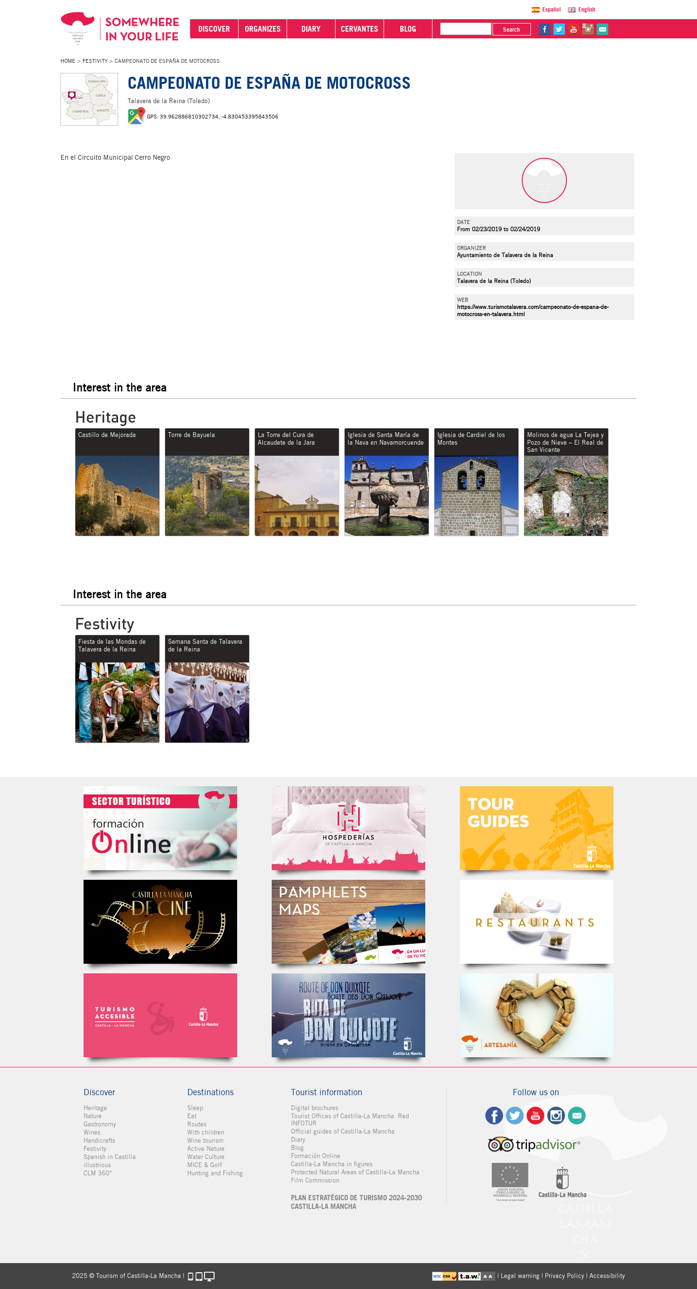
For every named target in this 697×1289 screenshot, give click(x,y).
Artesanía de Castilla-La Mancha (536, 1015)
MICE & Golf (204, 1165)
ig (556, 1115)
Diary (298, 1139)
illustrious (97, 1165)
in (588, 29)
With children (205, 1132)
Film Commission (315, 1180)
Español (551, 9)
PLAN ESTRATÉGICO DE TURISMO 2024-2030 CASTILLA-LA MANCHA (356, 1202)
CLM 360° (98, 1173)
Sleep (195, 1108)
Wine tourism (205, 1140)
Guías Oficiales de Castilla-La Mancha (536, 828)
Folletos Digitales (348, 922)
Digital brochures (314, 1108)
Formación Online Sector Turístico (160, 828)
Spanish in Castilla (110, 1156)
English (586, 9)
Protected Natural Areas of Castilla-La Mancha (355, 1172)
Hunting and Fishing (215, 1173)
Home (67, 61)
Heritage (95, 1108)
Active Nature (206, 1148)
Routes (196, 1124)
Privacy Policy (564, 1275)
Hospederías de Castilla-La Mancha (348, 828)
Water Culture (206, 1156)
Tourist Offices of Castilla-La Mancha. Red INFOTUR (350, 1119)
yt (573, 29)
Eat (191, 1116)
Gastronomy (100, 1124)
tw (559, 29)
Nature (93, 1116)
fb (545, 29)
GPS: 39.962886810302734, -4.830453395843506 (212, 116)
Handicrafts (99, 1140)
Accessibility (607, 1275)
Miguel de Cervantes (348, 1015)
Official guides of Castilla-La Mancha (343, 1131)
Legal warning (520, 1275)
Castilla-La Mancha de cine (160, 922)
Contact (577, 1115)
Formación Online (315, 1155)
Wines (92, 1132)
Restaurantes (536, 922)
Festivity (95, 61)
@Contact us (602, 29)
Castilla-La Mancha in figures (332, 1164)
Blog (297, 1147)
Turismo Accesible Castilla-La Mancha (160, 1015)
